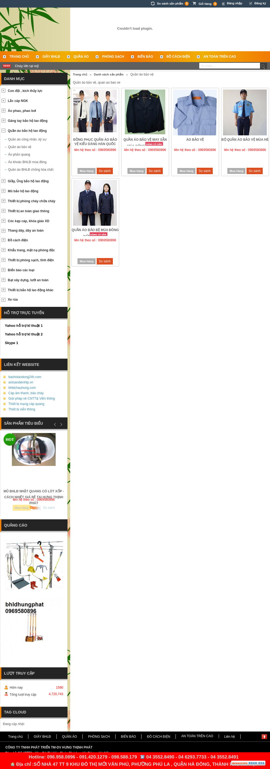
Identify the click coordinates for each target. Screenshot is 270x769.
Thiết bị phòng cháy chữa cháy (31, 201)
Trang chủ (19, 57)
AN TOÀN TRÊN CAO (219, 57)
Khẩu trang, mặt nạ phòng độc (31, 250)
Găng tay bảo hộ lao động (28, 121)
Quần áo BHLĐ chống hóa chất (30, 169)
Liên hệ (229, 737)
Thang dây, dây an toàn (25, 230)
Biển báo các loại (21, 270)
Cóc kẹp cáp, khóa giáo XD (28, 221)
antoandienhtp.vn (20, 382)
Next (60, 424)
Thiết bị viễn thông (21, 409)
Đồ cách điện (18, 240)
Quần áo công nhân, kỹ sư (27, 139)
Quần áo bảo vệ (19, 147)
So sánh (105, 171)
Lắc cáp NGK (18, 101)
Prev (55, 424)
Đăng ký (260, 3)
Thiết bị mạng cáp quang (26, 404)
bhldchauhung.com (22, 388)
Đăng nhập (234, 3)
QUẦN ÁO (81, 57)
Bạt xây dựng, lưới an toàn (28, 280)
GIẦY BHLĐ (51, 57)
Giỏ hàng (207, 4)
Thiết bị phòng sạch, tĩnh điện (31, 260)
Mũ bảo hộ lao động (23, 191)
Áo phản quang (19, 154)
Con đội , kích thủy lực (25, 91)
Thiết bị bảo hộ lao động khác (30, 290)
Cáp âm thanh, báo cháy (26, 393)
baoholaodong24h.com (24, 377)
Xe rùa (13, 299)
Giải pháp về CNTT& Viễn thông (31, 398)
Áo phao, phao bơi (22, 111)
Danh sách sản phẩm (109, 74)
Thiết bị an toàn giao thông (28, 211)
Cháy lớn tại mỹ (27, 66)
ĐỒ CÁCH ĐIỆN (178, 57)
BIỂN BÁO (145, 57)
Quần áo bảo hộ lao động (27, 131)
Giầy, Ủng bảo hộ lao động (28, 181)
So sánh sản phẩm (173, 4)
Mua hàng (86, 171)
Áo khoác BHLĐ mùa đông (27, 162)
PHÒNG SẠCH (113, 57)
